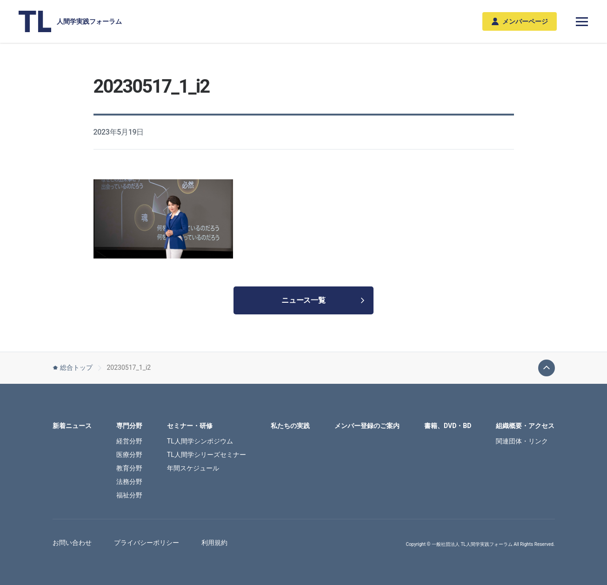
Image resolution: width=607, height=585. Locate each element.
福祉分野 (129, 495)
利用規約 (214, 542)
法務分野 (129, 481)
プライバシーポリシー (146, 542)
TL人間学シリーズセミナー (206, 454)
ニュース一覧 (322, 300)
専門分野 (129, 425)
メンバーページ (520, 22)
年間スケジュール (193, 468)
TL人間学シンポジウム (200, 441)
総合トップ (73, 367)
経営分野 (129, 441)
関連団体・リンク (522, 441)
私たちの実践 (290, 425)
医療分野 (129, 454)
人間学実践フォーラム (70, 21)
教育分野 (129, 468)
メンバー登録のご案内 (367, 425)
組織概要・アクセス (525, 425)
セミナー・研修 (190, 425)
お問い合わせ (72, 542)
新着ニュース (72, 425)
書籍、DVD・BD (447, 425)
